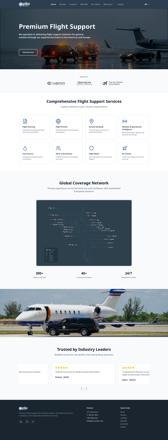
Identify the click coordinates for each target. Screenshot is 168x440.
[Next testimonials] (86, 388)
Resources (109, 4)
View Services (28, 52)
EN (147, 4)
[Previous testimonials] (81, 388)
